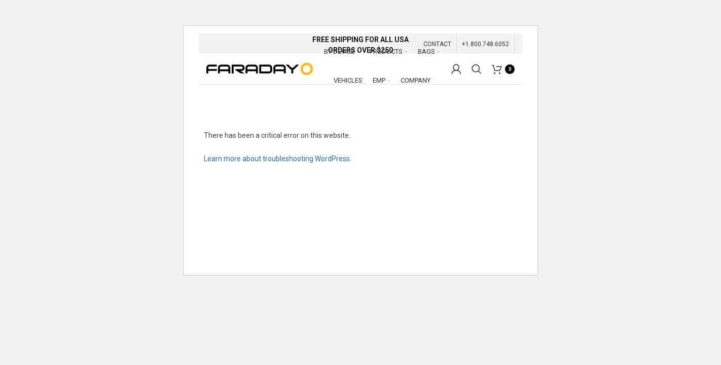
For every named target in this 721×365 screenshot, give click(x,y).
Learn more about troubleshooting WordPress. (277, 159)
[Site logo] (259, 68)
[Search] (476, 69)
